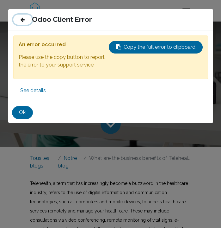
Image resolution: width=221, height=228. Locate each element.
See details (33, 90)
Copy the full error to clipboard (155, 47)
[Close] (22, 20)
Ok (22, 112)
